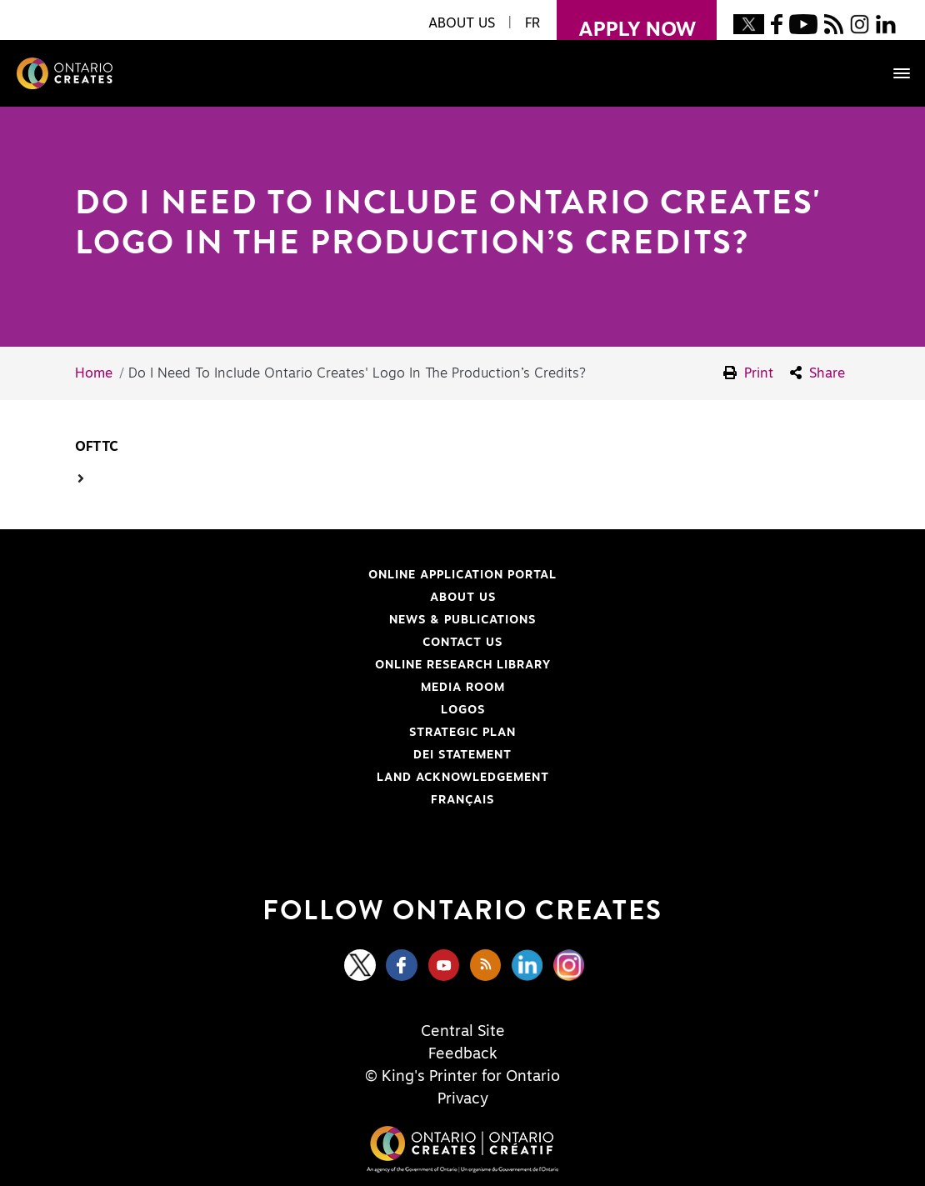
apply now (626, 20)
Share (817, 373)
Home (93, 373)
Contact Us (462, 642)
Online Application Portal (304, 575)
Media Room (463, 687)
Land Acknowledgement (300, 777)
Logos (463, 710)
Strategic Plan (462, 732)
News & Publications (462, 620)
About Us (463, 597)
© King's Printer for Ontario (462, 1076)
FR (532, 23)
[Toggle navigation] (893, 73)
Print (748, 373)
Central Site (463, 1031)
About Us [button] (461, 23)
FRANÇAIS (462, 800)
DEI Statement (282, 755)
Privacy (463, 1099)
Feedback (463, 1054)
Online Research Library (301, 665)
